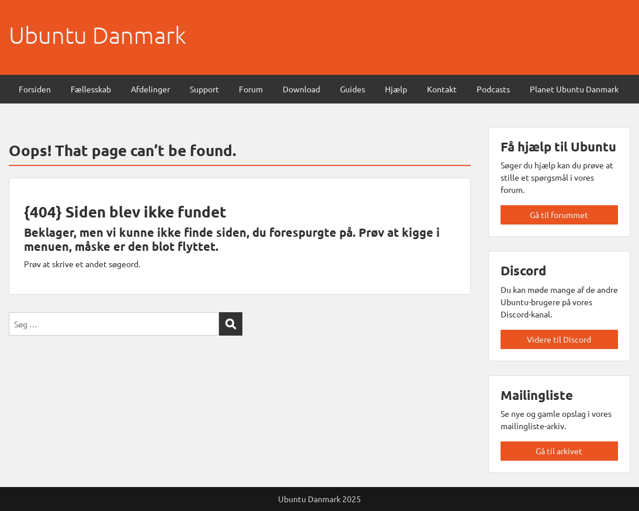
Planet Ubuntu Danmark (574, 89)
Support (204, 89)
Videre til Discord (559, 339)
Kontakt (442, 89)
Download (301, 89)
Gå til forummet (559, 214)
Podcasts (493, 89)
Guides (352, 89)
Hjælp (396, 89)
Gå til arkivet (559, 451)
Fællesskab (91, 89)
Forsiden (35, 89)
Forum (251, 89)
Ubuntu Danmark (97, 35)
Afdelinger (150, 89)
